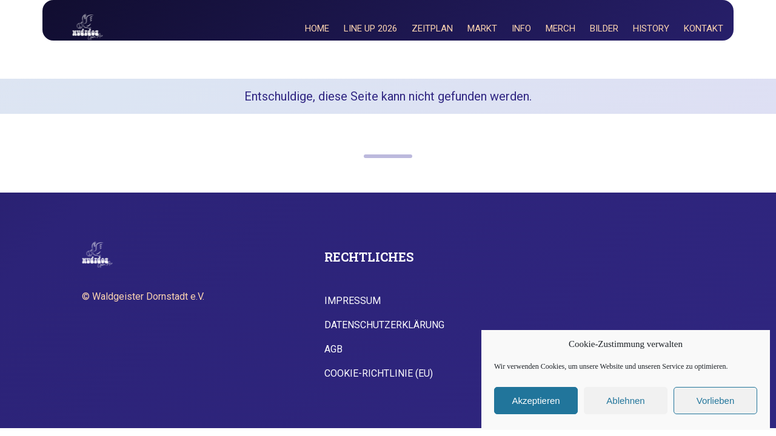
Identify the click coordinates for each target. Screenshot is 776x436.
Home (317, 28)
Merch (560, 28)
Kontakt (703, 28)
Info (521, 28)
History (651, 28)
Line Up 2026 (370, 28)
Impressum (352, 301)
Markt (482, 28)
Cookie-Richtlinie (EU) (378, 373)
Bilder (604, 28)
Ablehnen (625, 400)
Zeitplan (432, 28)
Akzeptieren (536, 400)
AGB (333, 349)
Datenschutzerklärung (384, 325)
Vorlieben (716, 400)
